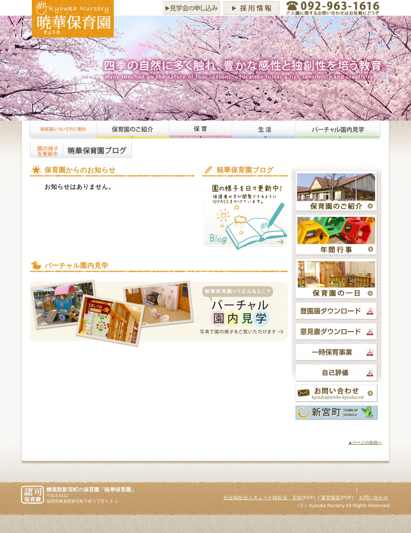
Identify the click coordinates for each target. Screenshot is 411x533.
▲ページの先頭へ (364, 442)
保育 (200, 130)
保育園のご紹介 (132, 130)
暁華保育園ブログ (97, 148)
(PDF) (269, 497)
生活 (263, 130)
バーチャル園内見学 (338, 130)
